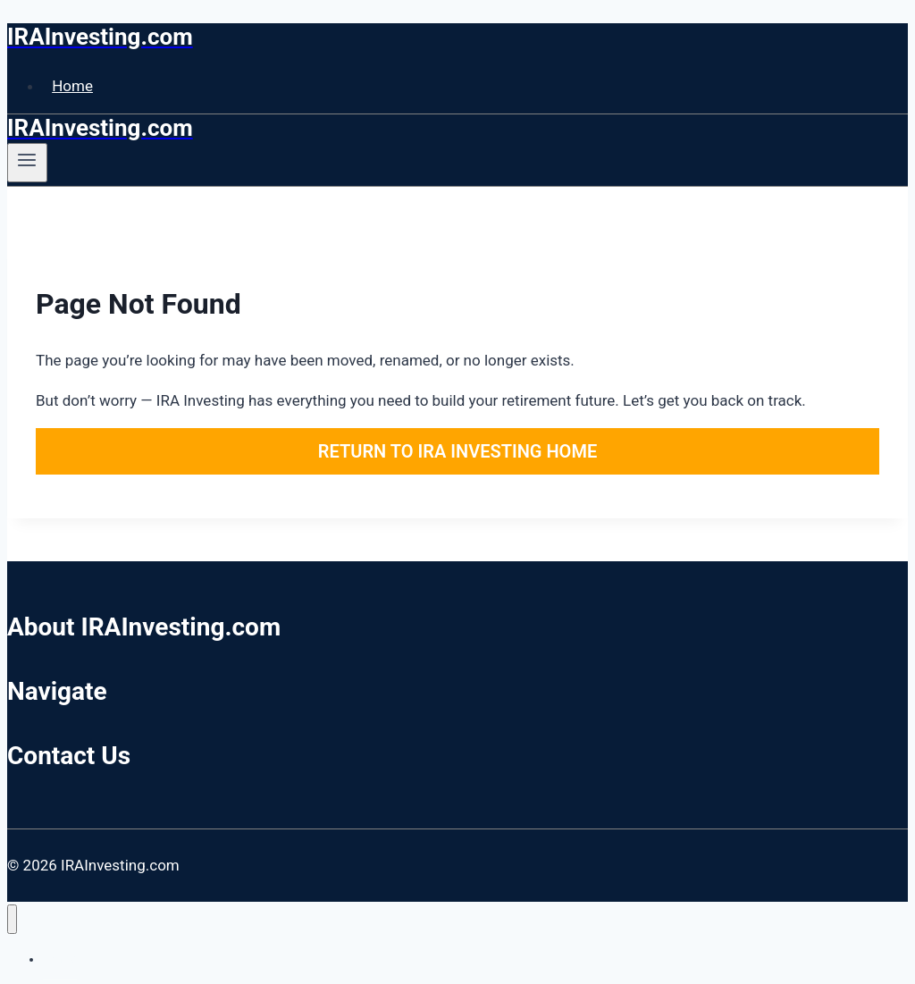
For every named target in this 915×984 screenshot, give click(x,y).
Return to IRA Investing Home (457, 451)
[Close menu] (12, 919)
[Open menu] (27, 162)
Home (72, 86)
